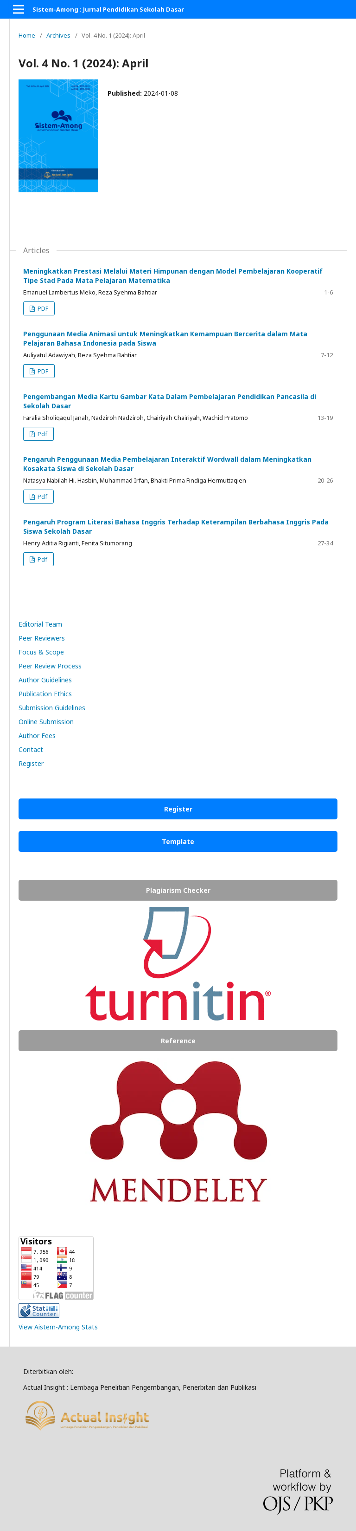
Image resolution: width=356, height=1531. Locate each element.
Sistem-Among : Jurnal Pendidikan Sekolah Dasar (108, 9)
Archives (58, 35)
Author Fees (37, 735)
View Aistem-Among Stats (58, 1326)
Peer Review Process (50, 665)
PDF (42, 308)
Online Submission (46, 721)
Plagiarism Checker (178, 890)
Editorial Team (40, 624)
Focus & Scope (41, 652)
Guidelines (70, 707)
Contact (31, 749)
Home (27, 35)
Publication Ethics (45, 693)
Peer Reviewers (42, 638)
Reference (178, 1040)
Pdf (41, 434)
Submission (37, 707)
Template (178, 841)
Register (31, 763)
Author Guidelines (45, 679)
